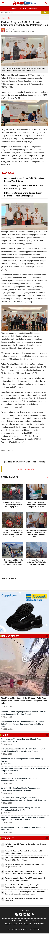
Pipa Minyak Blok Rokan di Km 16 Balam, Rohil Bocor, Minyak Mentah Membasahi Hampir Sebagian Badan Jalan (24, 700)
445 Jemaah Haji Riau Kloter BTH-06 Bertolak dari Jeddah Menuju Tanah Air (23, 187)
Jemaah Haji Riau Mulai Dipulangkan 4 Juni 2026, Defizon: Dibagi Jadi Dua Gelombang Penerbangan (24, 872)
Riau (9, 18)
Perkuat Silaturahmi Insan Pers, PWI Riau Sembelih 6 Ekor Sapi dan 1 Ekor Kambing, (25, 879)
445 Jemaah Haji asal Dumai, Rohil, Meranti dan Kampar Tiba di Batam (24, 179)
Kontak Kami (39, 924)
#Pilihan (14, 8)
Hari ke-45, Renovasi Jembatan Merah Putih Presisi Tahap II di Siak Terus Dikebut (24, 859)
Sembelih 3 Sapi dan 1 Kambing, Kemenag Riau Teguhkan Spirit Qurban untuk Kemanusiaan (22, 886)
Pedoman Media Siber (13, 924)
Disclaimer (28, 924)
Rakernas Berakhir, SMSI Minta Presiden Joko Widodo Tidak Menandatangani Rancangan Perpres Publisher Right (22, 724)
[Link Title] (16, 914)
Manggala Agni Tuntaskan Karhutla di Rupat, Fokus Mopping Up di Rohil (12, 505)
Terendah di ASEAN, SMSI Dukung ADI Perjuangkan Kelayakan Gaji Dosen (24, 866)
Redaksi (26, 921)
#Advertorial (32, 8)
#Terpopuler (22, 8)
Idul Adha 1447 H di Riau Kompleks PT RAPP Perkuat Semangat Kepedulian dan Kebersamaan (25, 893)
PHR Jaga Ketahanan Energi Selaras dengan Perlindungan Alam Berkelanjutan (23, 194)
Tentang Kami (16, 921)
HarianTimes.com (25, 469)
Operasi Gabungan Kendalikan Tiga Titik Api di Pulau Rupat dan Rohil (36, 562)
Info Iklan (35, 921)
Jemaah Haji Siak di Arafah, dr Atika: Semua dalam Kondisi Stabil (24, 899)
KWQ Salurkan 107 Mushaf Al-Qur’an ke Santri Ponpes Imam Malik (25, 845)
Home (4, 18)
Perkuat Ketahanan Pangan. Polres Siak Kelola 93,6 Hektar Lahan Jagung (24, 852)
